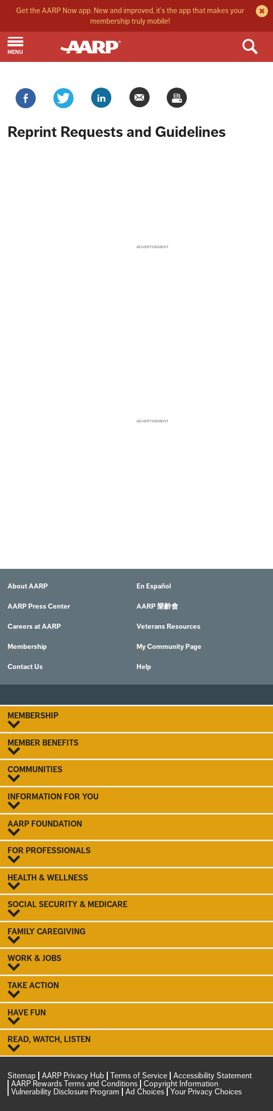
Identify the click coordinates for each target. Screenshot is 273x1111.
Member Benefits (136, 747)
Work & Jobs (136, 962)
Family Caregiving (136, 935)
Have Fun (136, 1016)
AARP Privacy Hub (73, 1075)
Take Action (136, 989)
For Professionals (136, 854)
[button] (30, 47)
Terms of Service (138, 1075)
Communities (136, 773)
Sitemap (22, 1075)
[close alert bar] (260, 12)
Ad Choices (144, 1091)
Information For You (136, 800)
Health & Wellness (136, 882)
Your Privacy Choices (206, 1091)
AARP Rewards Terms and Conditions (74, 1083)
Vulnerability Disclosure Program (65, 1091)
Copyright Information (181, 1083)
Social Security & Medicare (136, 908)
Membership (136, 719)
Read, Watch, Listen (136, 1043)
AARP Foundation (136, 828)
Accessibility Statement (212, 1075)
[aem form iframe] (136, 193)
